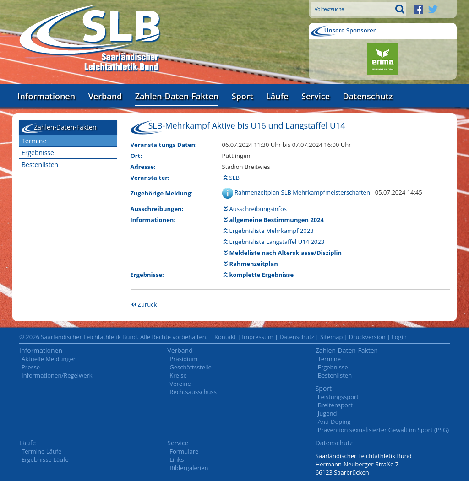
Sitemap (331, 337)
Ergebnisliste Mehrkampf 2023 (271, 231)
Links (176, 459)
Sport (242, 96)
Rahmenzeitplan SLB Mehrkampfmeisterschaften (302, 192)
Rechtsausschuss (193, 392)
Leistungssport (338, 397)
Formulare (183, 451)
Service (315, 96)
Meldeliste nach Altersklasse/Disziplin (285, 253)
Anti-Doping (334, 421)
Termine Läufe (41, 451)
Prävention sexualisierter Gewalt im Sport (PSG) (383, 430)
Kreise (177, 375)
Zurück (147, 304)
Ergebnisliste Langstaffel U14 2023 (277, 242)
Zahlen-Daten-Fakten (176, 96)
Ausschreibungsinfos (258, 209)
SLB (234, 177)
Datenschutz (368, 96)
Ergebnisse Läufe (45, 459)
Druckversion (367, 337)
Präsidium (183, 359)
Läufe (277, 96)
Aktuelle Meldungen (49, 359)
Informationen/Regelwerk (57, 375)
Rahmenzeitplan (253, 263)
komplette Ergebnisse (261, 274)
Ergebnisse (38, 152)
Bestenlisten (40, 164)
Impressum (257, 337)
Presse (31, 367)
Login (399, 337)
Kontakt (225, 337)
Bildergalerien (188, 468)
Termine (34, 140)
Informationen (46, 96)
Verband (105, 96)
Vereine (180, 383)
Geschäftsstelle (190, 367)
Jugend (327, 413)
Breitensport (335, 405)
